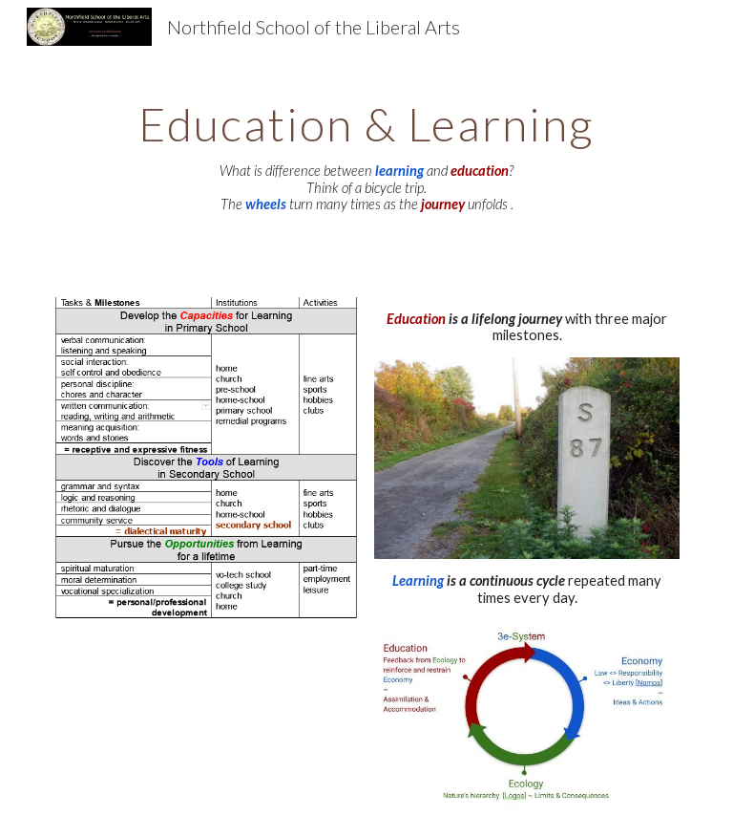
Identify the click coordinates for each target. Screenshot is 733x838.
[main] (366, 150)
